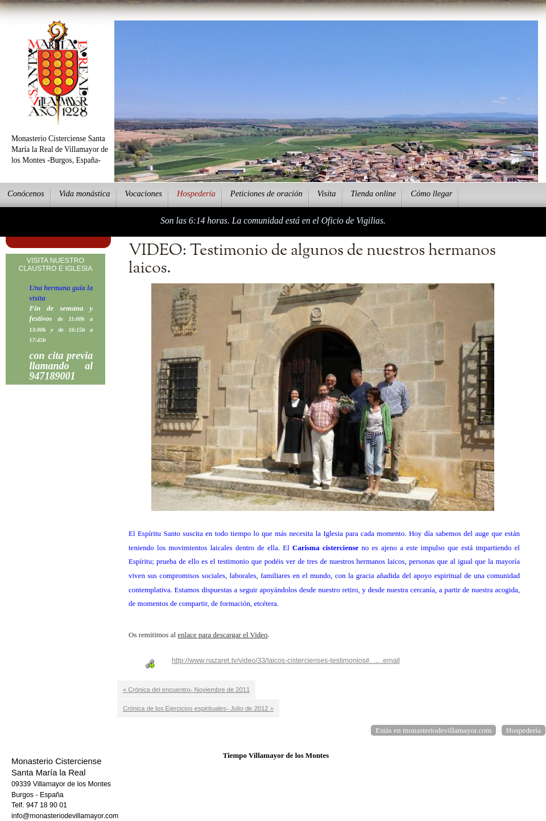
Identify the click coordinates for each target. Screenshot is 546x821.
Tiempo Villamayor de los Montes (276, 755)
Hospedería (523, 730)
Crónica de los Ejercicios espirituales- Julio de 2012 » (198, 708)
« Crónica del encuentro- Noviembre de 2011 (186, 689)
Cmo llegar (431, 193)
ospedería (196, 193)
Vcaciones (143, 193)
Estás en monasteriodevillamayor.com (433, 730)
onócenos (25, 193)
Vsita (326, 193)
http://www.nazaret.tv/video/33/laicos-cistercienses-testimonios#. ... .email (286, 661)
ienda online (373, 193)
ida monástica (84, 193)
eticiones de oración (266, 193)
